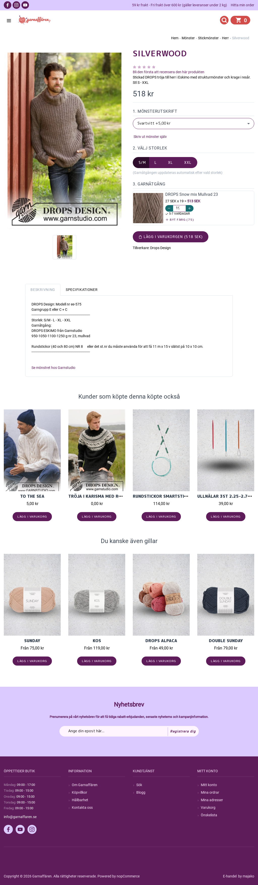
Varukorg (208, 807)
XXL (187, 162)
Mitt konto (209, 785)
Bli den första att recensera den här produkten (168, 72)
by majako (245, 876)
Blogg (140, 792)
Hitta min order (242, 5)
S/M (142, 162)
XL (170, 162)
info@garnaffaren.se (20, 817)
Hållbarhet (80, 800)
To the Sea (32, 496)
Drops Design (160, 248)
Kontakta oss (82, 807)
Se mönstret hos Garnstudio (53, 368)
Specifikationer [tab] (82, 290)
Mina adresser (212, 800)
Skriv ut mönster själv (150, 137)
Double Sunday (226, 640)
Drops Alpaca (161, 640)
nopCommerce (128, 876)
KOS (97, 640)
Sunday (32, 640)
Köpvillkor (79, 792)
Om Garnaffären (85, 785)
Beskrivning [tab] (42, 290)
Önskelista (209, 815)
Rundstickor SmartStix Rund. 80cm (173, 496)
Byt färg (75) (180, 219)
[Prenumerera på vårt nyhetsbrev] (129, 731)
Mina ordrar (210, 792)
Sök (139, 785)
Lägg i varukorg (32, 516)
